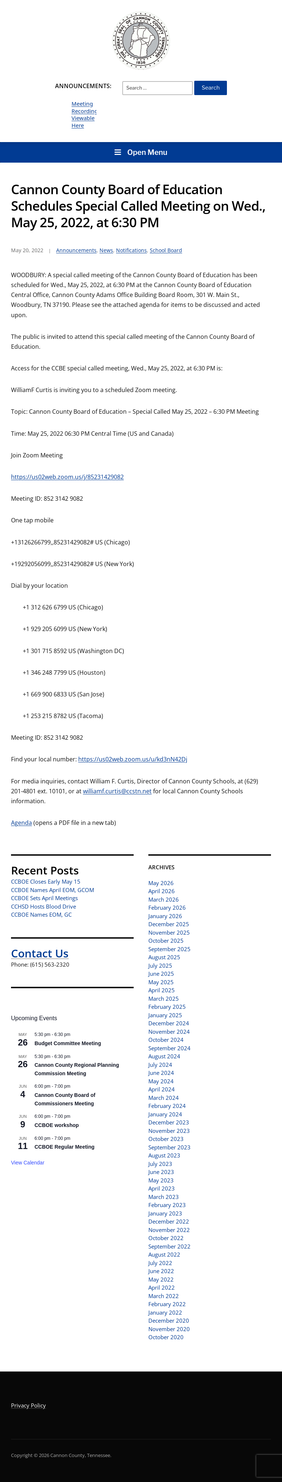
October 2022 (166, 1238)
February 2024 (167, 1105)
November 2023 (169, 1130)
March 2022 (163, 1296)
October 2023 (166, 1138)
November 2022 (169, 1229)
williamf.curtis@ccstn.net (117, 791)
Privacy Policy (28, 1405)
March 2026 (163, 899)
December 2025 (168, 924)
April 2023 (161, 1188)
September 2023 (169, 1147)
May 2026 (161, 883)
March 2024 (163, 1097)
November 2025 (169, 932)
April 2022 (161, 1287)
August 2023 (164, 1155)
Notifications (131, 250)
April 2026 (161, 891)
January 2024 (165, 1114)
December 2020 (168, 1320)
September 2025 (169, 949)
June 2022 (161, 1271)
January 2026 (165, 916)
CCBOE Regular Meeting (64, 1147)
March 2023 (163, 1196)
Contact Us (40, 953)
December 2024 (168, 1023)
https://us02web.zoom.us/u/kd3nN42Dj (132, 759)
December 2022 (168, 1221)
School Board (166, 250)
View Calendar (27, 1163)
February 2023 (167, 1205)
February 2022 (167, 1304)
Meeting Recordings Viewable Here (86, 114)
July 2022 (160, 1263)
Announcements (76, 250)
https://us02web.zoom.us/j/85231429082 (67, 477)
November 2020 (169, 1329)
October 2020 (166, 1337)
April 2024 (161, 1089)
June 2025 (161, 973)
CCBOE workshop (57, 1125)
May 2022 (161, 1279)
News (106, 250)
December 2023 (168, 1122)
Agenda (21, 823)
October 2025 (166, 940)
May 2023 (161, 1180)
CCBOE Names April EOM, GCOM (52, 890)
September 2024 (169, 1048)
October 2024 (166, 1039)
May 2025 (161, 982)
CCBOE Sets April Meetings (44, 898)
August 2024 (164, 1056)
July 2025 (160, 965)
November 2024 (169, 1031)
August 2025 (164, 957)
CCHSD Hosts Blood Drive (43, 906)
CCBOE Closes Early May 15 (45, 881)
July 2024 (160, 1064)
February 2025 (167, 1006)
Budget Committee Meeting (68, 1043)
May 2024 (161, 1081)
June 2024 (161, 1072)
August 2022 (164, 1254)
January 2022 (165, 1312)
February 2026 (167, 907)
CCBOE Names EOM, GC (41, 914)
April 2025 (161, 990)
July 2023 (160, 1163)
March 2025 (163, 998)
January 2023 (165, 1213)
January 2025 (165, 1015)
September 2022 (169, 1246)
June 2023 (161, 1171)
